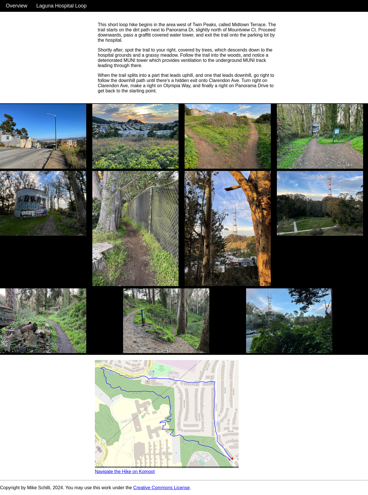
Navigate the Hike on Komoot (125, 471)
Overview (16, 6)
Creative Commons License (161, 487)
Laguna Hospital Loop (61, 6)
